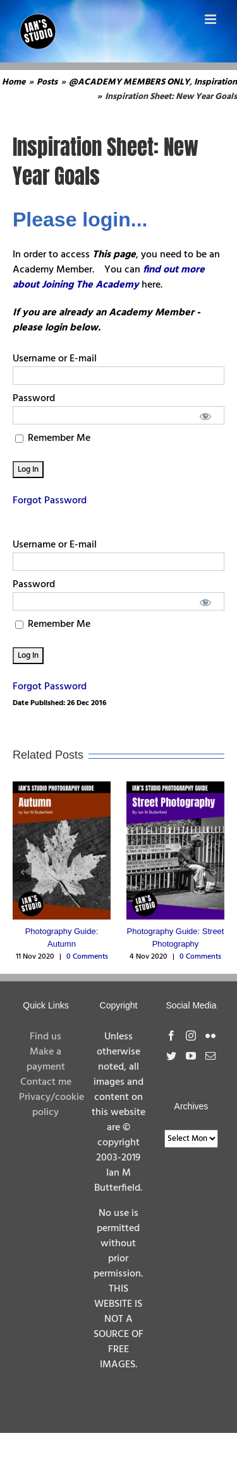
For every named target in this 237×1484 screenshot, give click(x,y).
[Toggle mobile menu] (211, 19)
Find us (45, 1037)
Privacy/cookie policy (51, 1105)
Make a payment (46, 1059)
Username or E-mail (55, 359)
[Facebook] (171, 1036)
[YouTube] (191, 1056)
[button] (22, 872)
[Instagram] (191, 1036)
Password (34, 398)
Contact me (45, 1082)
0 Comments (87, 956)
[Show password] (205, 415)
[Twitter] (171, 1056)
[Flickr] (210, 1036)
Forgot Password (50, 501)
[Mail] (210, 1056)
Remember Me (52, 438)
